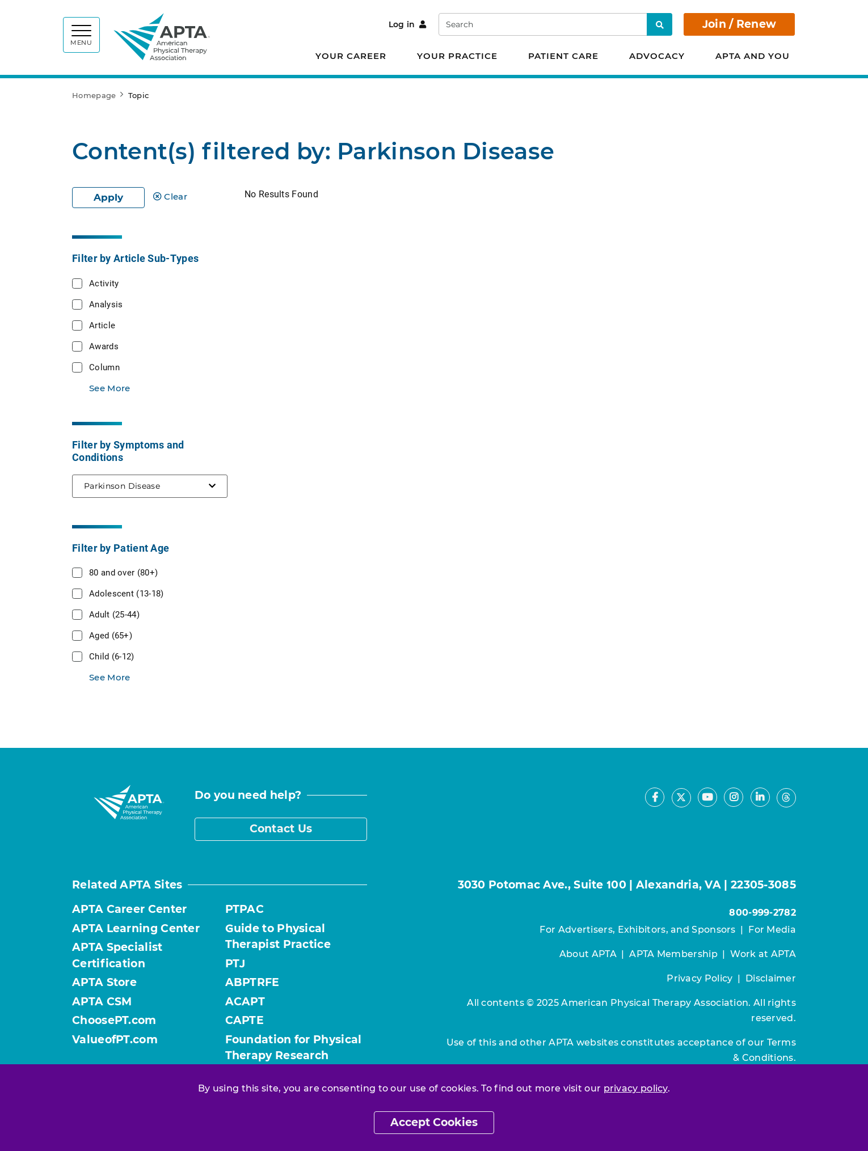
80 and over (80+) (123, 572)
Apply (108, 197)
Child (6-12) (111, 656)
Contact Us (281, 828)
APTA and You (752, 55)
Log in (408, 24)
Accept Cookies (434, 1122)
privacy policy (636, 1088)
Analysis (106, 304)
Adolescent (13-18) (126, 593)
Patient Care (563, 55)
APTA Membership (673, 954)
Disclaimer (770, 978)
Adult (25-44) (114, 614)
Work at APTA (763, 954)
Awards (104, 346)
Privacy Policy (699, 978)
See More (109, 388)
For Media (772, 929)
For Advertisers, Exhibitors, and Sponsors (637, 929)
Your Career (350, 55)
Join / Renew (739, 24)
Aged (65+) (110, 635)
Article (102, 325)
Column (104, 367)
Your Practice (457, 55)
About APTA (588, 954)
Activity (104, 283)
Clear (170, 196)
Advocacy (657, 55)
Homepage (94, 95)
